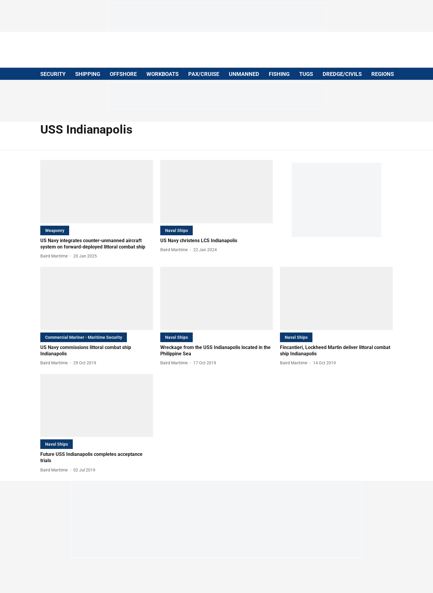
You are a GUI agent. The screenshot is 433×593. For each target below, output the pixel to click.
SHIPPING (87, 74)
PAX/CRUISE (203, 74)
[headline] (96, 244)
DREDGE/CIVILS (342, 74)
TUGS (306, 74)
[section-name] (54, 230)
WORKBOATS (162, 74)
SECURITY (53, 74)
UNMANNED (244, 74)
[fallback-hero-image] (96, 191)
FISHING (279, 74)
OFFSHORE (123, 74)
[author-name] (55, 256)
